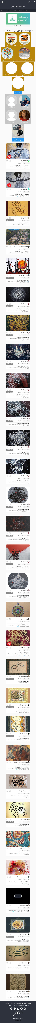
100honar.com (18, 1020)
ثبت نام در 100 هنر (20, 6)
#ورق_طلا (24, 655)
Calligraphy (21, 1006)
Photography (19, 1003)
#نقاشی (18, 853)
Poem (9, 1006)
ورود (13, 6)
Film (29, 1003)
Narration (14, 1006)
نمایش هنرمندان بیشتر (18, 140)
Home (7, 1003)
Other (26, 1006)
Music (25, 1003)
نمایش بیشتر (18, 93)
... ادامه (18, 196)
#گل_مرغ (27, 997)
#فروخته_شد (23, 168)
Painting (12, 1003)
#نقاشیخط (27, 281)
